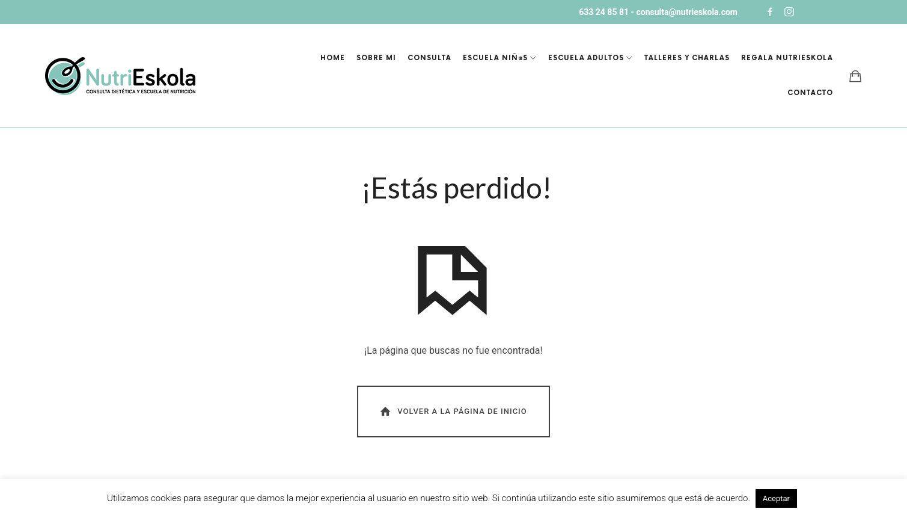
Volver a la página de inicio (452, 411)
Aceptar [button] (776, 498)
